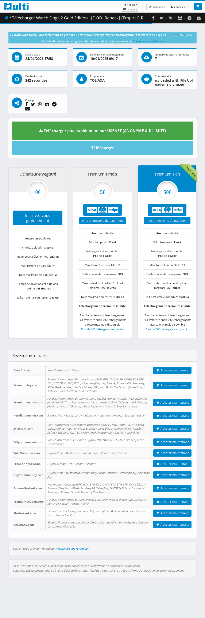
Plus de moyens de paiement (102, 221)
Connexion (178, 7)
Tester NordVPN (181, 35)
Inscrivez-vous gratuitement (37, 218)
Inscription (157, 7)
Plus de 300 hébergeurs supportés (102, 329)
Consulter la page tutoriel (149, 41)
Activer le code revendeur (73, 548)
